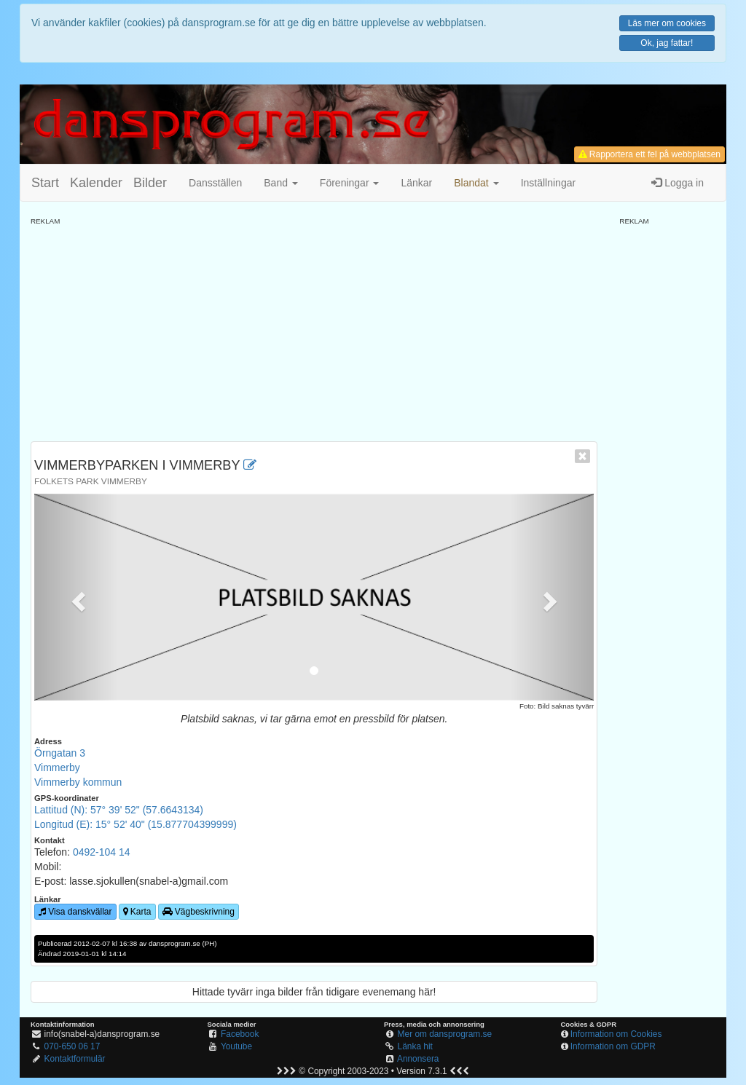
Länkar (416, 183)
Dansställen (215, 183)
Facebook (240, 1034)
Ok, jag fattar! (666, 43)
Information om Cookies (616, 1034)
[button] (476, 183)
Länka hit (415, 1046)
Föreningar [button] (350, 183)
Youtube (236, 1046)
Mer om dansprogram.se (445, 1034)
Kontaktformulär (75, 1059)
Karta (137, 912)
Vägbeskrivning (198, 912)
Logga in (677, 183)
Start (45, 182)
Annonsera (418, 1059)
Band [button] (281, 183)
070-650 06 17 (72, 1046)
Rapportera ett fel (649, 154)
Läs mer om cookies (667, 23)
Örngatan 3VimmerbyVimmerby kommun (78, 767)
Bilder (150, 182)
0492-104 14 (101, 852)
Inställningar (548, 183)
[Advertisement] (314, 328)
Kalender (96, 182)
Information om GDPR (613, 1046)
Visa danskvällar (75, 912)
